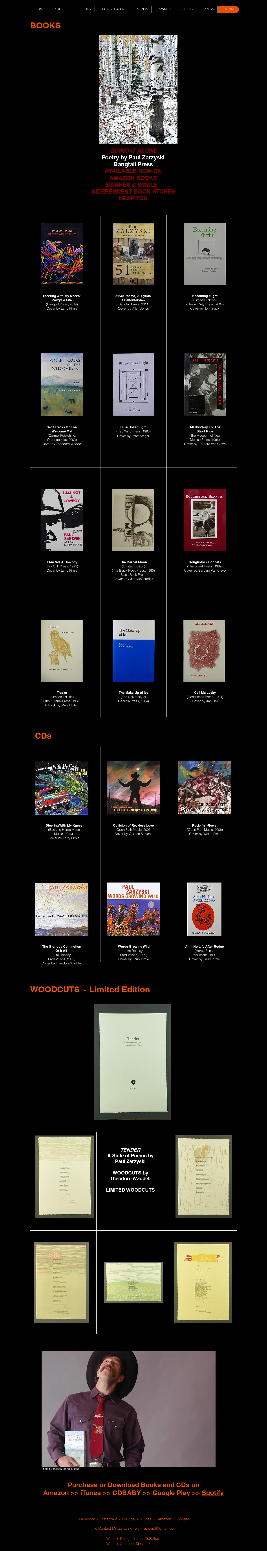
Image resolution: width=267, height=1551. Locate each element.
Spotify (213, 1493)
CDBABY (126, 1493)
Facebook (87, 1519)
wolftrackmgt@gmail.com (155, 1528)
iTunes (90, 1493)
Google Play (171, 1493)
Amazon (56, 1493)
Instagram (108, 1519)
